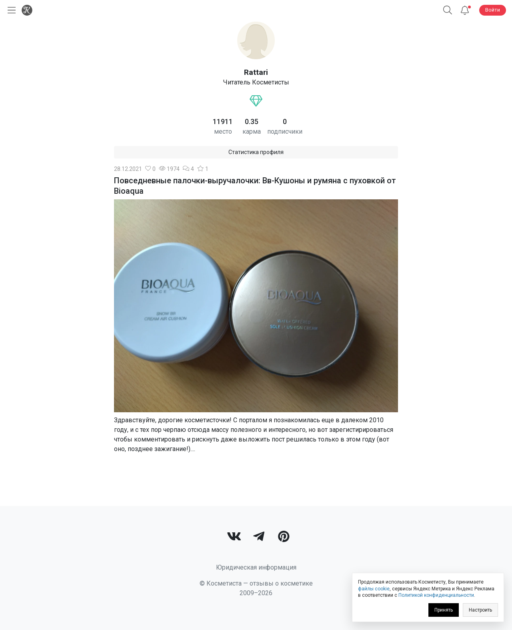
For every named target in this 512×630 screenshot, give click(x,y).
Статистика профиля (256, 152)
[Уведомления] (464, 10)
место (223, 131)
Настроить (480, 610)
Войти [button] (492, 10)
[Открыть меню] (10, 10)
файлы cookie (374, 589)
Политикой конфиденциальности (436, 595)
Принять (443, 610)
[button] (447, 10)
